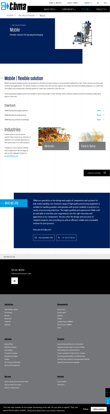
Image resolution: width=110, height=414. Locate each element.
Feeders (59, 319)
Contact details (61, 382)
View (99, 111)
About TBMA (72, 3)
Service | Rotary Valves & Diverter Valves (16, 382)
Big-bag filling (9, 344)
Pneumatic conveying (11, 353)
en (105, 3)
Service (102, 16)
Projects (101, 9)
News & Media (55, 3)
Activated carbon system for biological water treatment (73, 359)
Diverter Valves (61, 313)
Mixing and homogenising (12, 365)
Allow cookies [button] (98, 409)
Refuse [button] (85, 409)
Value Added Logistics (11, 309)
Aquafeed (7, 325)
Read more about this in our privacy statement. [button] (46, 410)
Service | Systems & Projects (13, 385)
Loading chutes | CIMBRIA (65, 322)
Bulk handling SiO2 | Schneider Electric (68, 350)
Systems (85, 9)
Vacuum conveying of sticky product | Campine (71, 353)
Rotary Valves (61, 309)
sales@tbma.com (12, 156)
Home (13, 6)
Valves (59, 328)
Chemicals (8, 322)
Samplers (60, 315)
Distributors (60, 385)
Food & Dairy (8, 313)
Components (68, 9)
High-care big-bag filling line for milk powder (70, 344)
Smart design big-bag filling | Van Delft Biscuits (71, 356)
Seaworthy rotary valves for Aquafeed (68, 362)
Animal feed (8, 319)
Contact (87, 3)
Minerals (7, 315)
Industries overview (94, 173)
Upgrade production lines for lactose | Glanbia (71, 347)
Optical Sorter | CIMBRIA (64, 325)
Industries (49, 9)
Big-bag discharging (19, 25)
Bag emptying (9, 350)
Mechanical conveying (11, 356)
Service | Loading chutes (12, 388)
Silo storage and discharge (12, 362)
